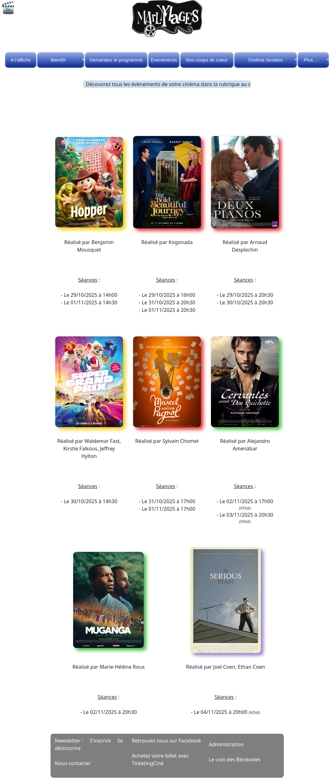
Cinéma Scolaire (265, 60)
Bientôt (58, 60)
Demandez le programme (116, 60)
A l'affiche (20, 60)
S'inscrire (100, 740)
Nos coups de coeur (207, 60)
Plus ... (311, 60)
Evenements (164, 60)
